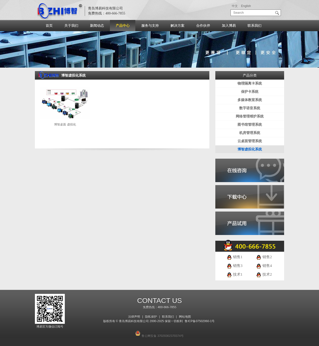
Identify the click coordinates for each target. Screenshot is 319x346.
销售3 (234, 266)
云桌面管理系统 (250, 141)
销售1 (234, 257)
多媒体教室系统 (250, 100)
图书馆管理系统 (250, 124)
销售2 (264, 257)
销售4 (264, 266)
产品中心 (123, 25)
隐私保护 (151, 316)
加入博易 (229, 25)
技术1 (234, 274)
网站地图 (185, 316)
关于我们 (71, 25)
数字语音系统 (249, 108)
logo (60, 11)
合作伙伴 (203, 25)
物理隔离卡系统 (250, 83)
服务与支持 (150, 25)
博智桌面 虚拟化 (65, 124)
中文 (235, 6)
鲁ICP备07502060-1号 (200, 321)
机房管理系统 (249, 133)
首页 (49, 25)
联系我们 (254, 25)
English (246, 6)
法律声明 (134, 316)
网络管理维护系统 (250, 116)
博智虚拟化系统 (250, 149)
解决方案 (177, 25)
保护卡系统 (249, 92)
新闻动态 (97, 25)
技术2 (264, 274)
